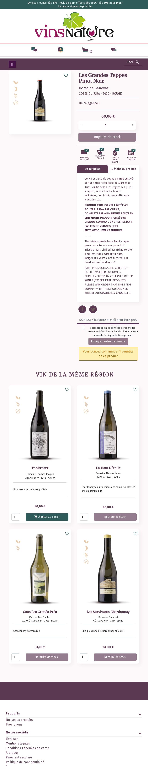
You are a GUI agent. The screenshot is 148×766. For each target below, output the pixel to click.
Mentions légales (18, 749)
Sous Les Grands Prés (40, 612)
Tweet (93, 309)
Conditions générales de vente (27, 754)
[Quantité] (107, 125)
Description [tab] (92, 169)
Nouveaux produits (19, 720)
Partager (82, 309)
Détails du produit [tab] (124, 169)
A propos (12, 759)
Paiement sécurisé (19, 763)
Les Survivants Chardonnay (108, 612)
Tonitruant (39, 468)
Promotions (14, 724)
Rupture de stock (107, 137)
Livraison (12, 745)
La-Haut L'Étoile (108, 468)
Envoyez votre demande (108, 341)
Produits (13, 713)
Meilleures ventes (18, 729)
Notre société (17, 738)
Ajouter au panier (47, 516)
